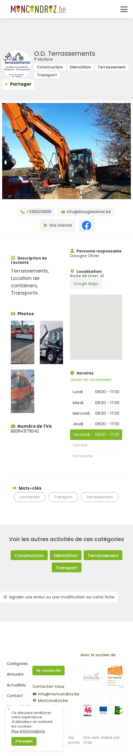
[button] (95, 322)
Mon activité (19, 706)
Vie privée (74, 740)
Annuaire (15, 674)
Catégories (17, 663)
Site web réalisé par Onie (101, 740)
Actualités (16, 685)
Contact (15, 695)
